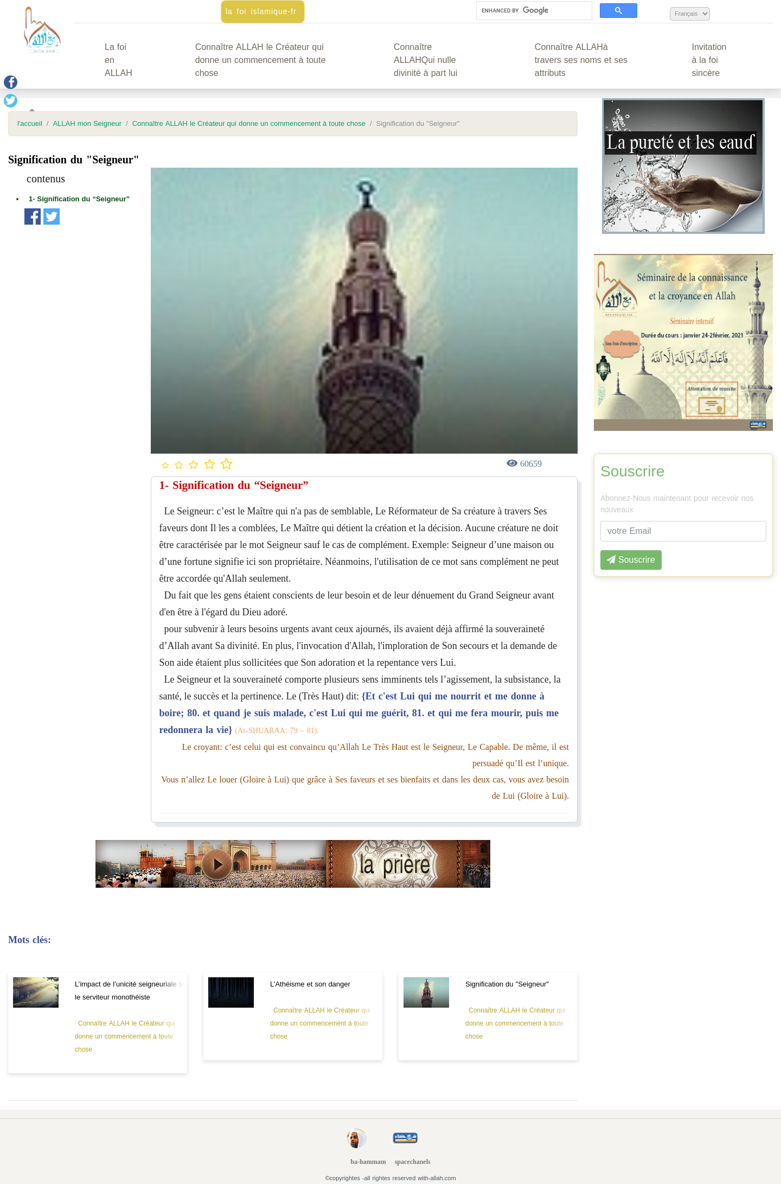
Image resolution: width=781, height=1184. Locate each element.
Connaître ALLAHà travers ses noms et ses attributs (581, 60)
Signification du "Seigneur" (507, 984)
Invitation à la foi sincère (709, 60)
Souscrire (632, 471)
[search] (533, 10)
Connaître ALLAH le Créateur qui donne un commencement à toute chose (260, 60)
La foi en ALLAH (118, 60)
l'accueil (29, 123)
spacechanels (413, 1162)
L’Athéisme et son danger (310, 984)
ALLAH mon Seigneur (87, 123)
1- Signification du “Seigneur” (79, 199)
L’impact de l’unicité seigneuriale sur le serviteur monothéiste (132, 990)
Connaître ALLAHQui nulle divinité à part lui (425, 60)
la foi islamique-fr (261, 11)
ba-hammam (368, 1162)
